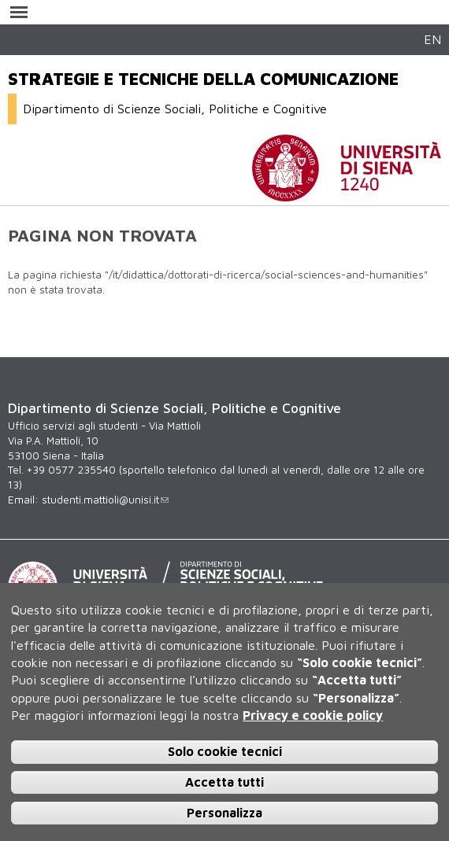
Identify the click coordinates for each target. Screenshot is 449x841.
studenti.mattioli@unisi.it (105, 499)
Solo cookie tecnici (225, 751)
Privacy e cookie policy (313, 715)
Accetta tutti (224, 782)
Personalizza (224, 813)
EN (432, 38)
